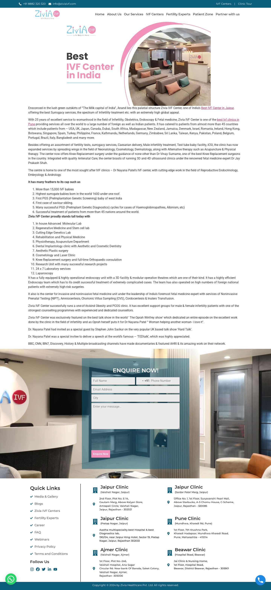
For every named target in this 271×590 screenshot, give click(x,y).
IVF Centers (155, 14)
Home (99, 14)
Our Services (133, 14)
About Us (114, 14)
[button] (11, 579)
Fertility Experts (178, 14)
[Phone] (260, 580)
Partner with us (228, 14)
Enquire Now (100, 453)
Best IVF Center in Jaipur (217, 108)
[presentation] (135, 441)
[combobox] (143, 381)
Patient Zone (203, 14)
